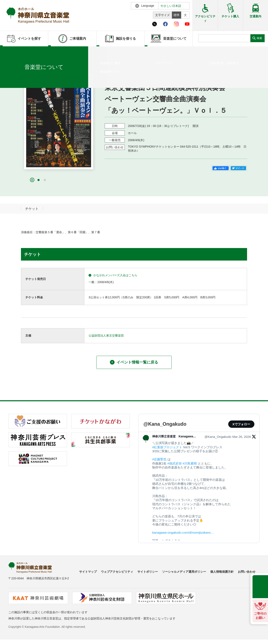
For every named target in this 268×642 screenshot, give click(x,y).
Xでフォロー (241, 424)
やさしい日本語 (171, 6)
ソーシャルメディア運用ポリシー (184, 571)
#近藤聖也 (159, 459)
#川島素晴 (190, 463)
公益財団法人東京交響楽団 (106, 335)
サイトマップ (88, 571)
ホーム (10, 51)
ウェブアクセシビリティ (117, 571)
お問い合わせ (246, 571)
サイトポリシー (147, 571)
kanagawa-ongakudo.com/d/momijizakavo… (183, 532)
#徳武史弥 (175, 463)
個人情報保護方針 (222, 571)
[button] (38, 180)
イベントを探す (26, 51)
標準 (176, 15)
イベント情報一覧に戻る (134, 362)
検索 (259, 38)
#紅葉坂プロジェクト (167, 447)
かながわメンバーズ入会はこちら (113, 275)
